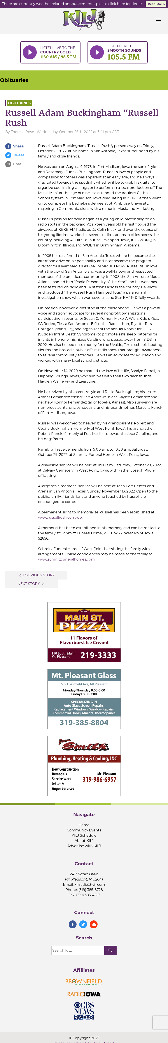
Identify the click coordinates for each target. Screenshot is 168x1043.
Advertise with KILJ (84, 846)
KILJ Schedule (84, 835)
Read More (156, 4)
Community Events (84, 830)
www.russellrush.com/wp (60, 517)
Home (84, 825)
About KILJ (84, 841)
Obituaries (14, 80)
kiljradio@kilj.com (89, 884)
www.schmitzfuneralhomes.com (66, 559)
